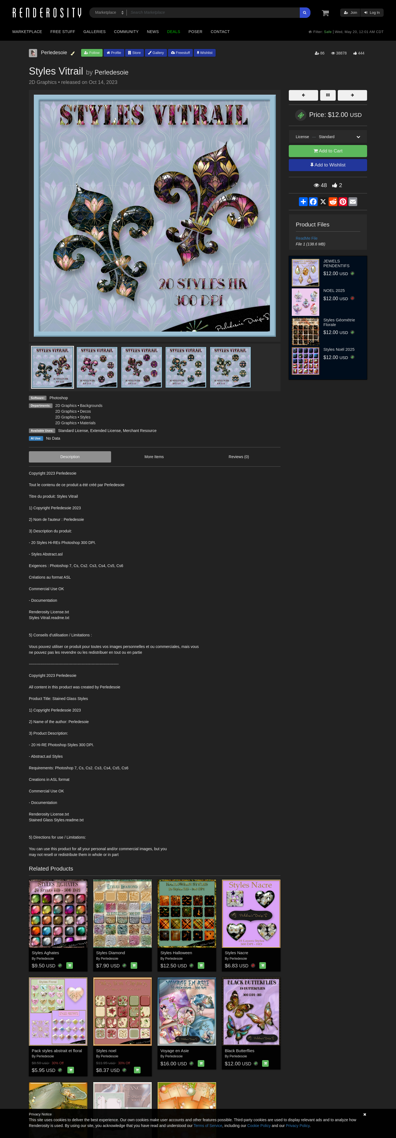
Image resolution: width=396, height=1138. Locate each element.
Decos (85, 411)
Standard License (73, 430)
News (153, 31)
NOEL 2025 (334, 290)
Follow (92, 53)
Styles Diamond (110, 952)
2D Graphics (66, 405)
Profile (114, 53)
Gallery (156, 53)
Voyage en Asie (175, 1050)
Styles (85, 417)
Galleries (94, 31)
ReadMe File (307, 238)
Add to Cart (328, 151)
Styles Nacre (236, 952)
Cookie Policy (259, 1125)
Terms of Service (208, 1125)
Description (70, 457)
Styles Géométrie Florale (339, 322)
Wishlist (204, 53)
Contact (220, 31)
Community (126, 31)
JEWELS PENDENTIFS (336, 263)
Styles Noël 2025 (338, 349)
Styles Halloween (176, 952)
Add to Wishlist (327, 165)
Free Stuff (62, 31)
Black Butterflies (240, 1050)
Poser (195, 31)
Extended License (105, 430)
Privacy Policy (297, 1125)
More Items (154, 457)
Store (134, 53)
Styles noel (106, 1050)
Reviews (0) (239, 457)
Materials (88, 423)
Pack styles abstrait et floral (57, 1050)
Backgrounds (91, 405)
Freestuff (180, 53)
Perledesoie (112, 72)
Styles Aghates (45, 952)
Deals (173, 31)
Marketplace (27, 31)
